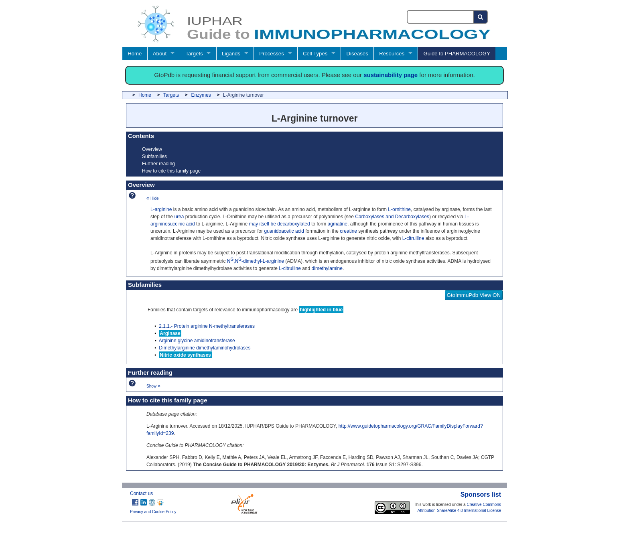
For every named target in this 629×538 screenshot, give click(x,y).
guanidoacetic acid (284, 231)
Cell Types (315, 54)
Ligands (231, 54)
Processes (271, 54)
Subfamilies (154, 156)
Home (135, 54)
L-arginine (161, 209)
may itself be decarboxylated (279, 224)
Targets (194, 54)
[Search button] (481, 17)
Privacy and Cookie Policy (153, 512)
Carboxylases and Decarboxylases (392, 216)
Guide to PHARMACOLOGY (456, 54)
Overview (152, 149)
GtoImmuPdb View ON (474, 295)
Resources (391, 54)
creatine (348, 231)
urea (179, 216)
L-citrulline (413, 238)
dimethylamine (327, 268)
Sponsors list (481, 494)
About (159, 54)
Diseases (357, 54)
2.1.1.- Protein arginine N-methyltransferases (207, 326)
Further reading (158, 163)
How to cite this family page (171, 171)
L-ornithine (399, 209)
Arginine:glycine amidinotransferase (197, 340)
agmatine (337, 224)
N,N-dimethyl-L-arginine (255, 261)
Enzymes (201, 95)
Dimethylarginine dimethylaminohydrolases (204, 348)
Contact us (141, 493)
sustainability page (390, 74)
